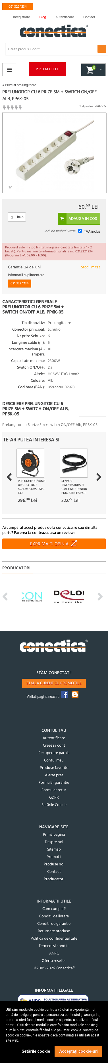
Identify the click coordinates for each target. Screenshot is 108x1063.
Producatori (54, 879)
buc (20, 217)
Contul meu (54, 760)
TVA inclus (92, 232)
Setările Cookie (54, 805)
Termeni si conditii (54, 946)
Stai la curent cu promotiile (54, 683)
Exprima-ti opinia (49, 544)
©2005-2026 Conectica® (54, 968)
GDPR (54, 797)
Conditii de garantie (53, 924)
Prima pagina (54, 834)
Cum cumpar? (54, 909)
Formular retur (53, 790)
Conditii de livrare (54, 916)
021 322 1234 (18, 7)
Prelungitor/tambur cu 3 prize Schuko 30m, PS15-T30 (31, 487)
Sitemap (54, 849)
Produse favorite (54, 768)
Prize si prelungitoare (19, 85)
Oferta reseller (54, 961)
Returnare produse (54, 931)
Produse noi (54, 864)
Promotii (47, 69)
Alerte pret (54, 775)
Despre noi (54, 842)
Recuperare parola (54, 753)
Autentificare (54, 738)
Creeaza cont (54, 745)
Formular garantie (54, 782)
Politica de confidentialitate (54, 938)
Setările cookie (36, 1051)
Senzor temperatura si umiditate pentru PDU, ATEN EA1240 (74, 487)
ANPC (54, 953)
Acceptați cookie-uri (78, 1051)
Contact (54, 872)
